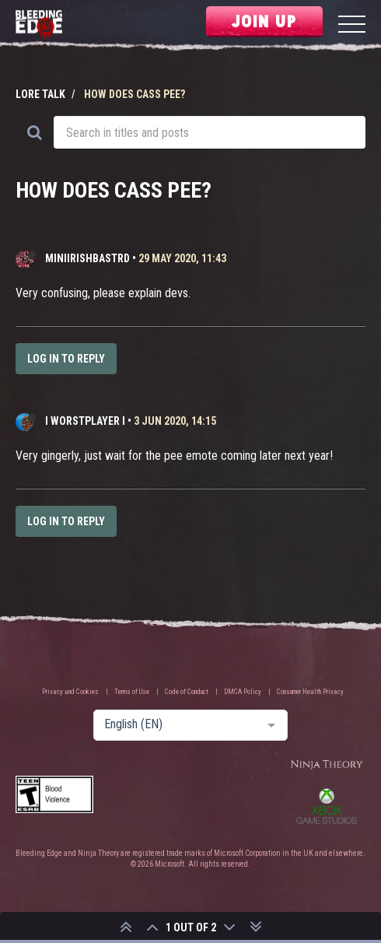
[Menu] (351, 26)
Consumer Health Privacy (310, 692)
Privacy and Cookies (70, 692)
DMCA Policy (242, 692)
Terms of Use (131, 692)
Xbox (326, 806)
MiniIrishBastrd (87, 258)
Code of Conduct (186, 692)
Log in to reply (66, 358)
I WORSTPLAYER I (85, 421)
